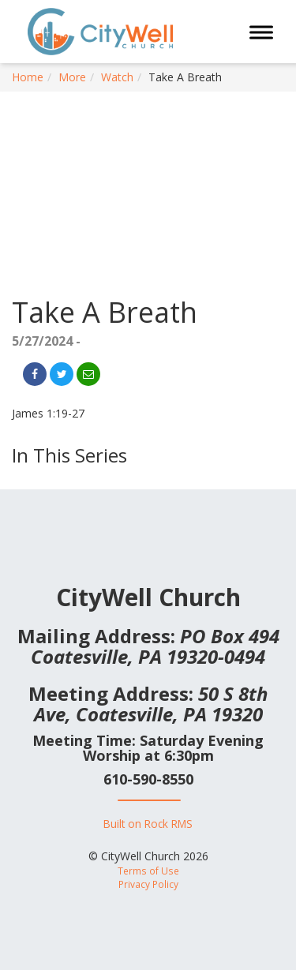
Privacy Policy (148, 884)
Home (27, 76)
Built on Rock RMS (148, 823)
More (72, 76)
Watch (117, 76)
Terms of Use (148, 870)
